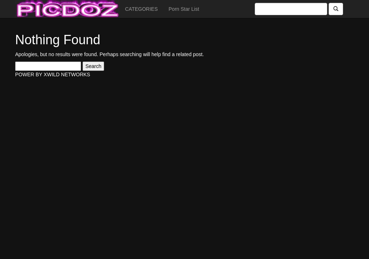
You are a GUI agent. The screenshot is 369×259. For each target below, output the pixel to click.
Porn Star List (184, 9)
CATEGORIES (141, 9)
